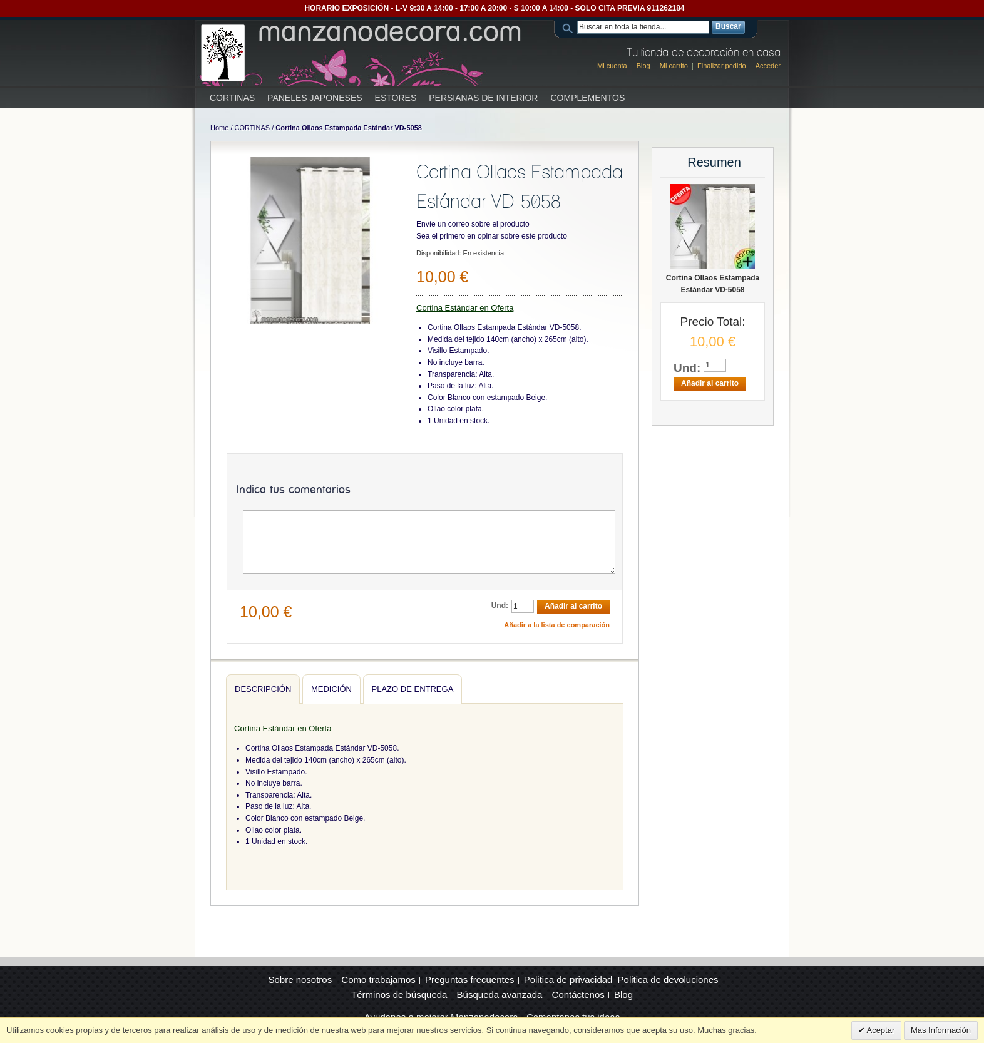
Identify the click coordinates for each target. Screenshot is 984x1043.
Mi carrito (674, 65)
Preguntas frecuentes (470, 979)
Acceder (768, 65)
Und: (499, 605)
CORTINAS (252, 127)
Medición (331, 689)
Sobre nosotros (300, 979)
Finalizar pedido (721, 65)
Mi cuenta (612, 65)
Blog (643, 65)
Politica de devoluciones (668, 979)
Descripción (263, 689)
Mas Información (941, 1030)
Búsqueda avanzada (500, 994)
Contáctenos (578, 994)
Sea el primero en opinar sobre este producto (491, 236)
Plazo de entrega (413, 689)
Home (219, 127)
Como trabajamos (378, 979)
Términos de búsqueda (399, 994)
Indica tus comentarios (294, 490)
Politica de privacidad (568, 979)
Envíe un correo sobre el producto (473, 224)
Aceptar (880, 1030)
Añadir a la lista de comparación (557, 625)
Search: (569, 27)
